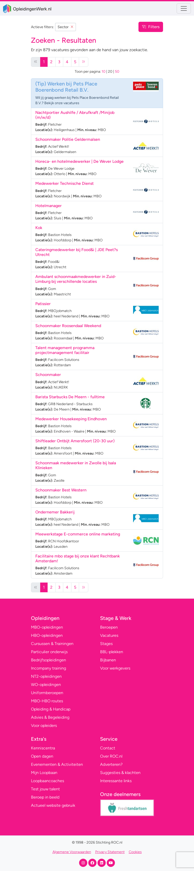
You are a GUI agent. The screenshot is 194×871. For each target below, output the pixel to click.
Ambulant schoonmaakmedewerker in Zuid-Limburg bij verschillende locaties (75, 279)
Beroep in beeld (45, 797)
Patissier (43, 303)
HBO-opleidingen (47, 635)
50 (117, 71)
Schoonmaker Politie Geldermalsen (67, 139)
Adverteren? (111, 764)
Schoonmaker (48, 374)
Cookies (135, 852)
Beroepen (109, 627)
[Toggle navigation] (184, 8)
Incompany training (48, 668)
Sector (65, 27)
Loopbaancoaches (47, 780)
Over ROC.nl (111, 756)
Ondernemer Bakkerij (54, 512)
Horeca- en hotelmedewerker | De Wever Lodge (79, 161)
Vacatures (109, 635)
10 (103, 71)
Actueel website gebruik (53, 805)
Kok (38, 227)
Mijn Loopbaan (44, 772)
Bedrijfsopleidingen (48, 660)
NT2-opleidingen (46, 676)
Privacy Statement (110, 852)
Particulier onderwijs (49, 651)
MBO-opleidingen (47, 627)
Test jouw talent (45, 789)
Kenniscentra (43, 748)
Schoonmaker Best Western (61, 490)
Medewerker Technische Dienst (64, 183)
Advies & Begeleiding (50, 717)
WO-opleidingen (46, 684)
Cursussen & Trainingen (52, 643)
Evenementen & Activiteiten (57, 764)
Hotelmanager (48, 205)
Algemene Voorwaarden (71, 852)
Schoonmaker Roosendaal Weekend (68, 325)
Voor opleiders (44, 725)
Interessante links (116, 780)
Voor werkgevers (115, 668)
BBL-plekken (111, 651)
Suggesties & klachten (120, 772)
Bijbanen (108, 660)
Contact (107, 748)
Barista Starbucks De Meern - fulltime (70, 396)
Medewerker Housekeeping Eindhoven (71, 418)
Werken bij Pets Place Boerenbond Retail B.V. (66, 87)
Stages (106, 643)
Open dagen (42, 756)
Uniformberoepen (47, 692)
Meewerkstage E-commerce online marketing (77, 534)
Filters (150, 26)
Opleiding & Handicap (50, 709)
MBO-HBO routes (47, 700)
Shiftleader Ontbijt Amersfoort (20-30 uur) (75, 440)
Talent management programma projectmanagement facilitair (64, 350)
